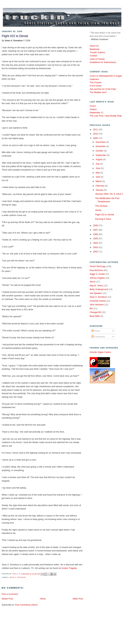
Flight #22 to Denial (104, 214)
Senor (92, 281)
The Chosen (96, 82)
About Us (94, 45)
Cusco (93, 106)
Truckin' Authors (97, 52)
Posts (96, 331)
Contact (93, 55)
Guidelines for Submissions (103, 62)
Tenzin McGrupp (98, 266)
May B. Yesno (96, 285)
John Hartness (97, 304)
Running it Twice (103, 219)
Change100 (95, 312)
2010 (95, 133)
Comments (98, 336)
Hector (98, 210)
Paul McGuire (96, 270)
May (98, 172)
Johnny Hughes (97, 278)
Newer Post (7, 598)
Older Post (78, 598)
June (98, 168)
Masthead (94, 49)
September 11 (96, 112)
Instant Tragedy (69, 568)
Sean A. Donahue (17, 577)
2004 (95, 243)
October (100, 150)
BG (91, 308)
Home (43, 598)
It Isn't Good (95, 85)
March (99, 181)
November (101, 146)
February (100, 185)
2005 (95, 238)
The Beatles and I (98, 92)
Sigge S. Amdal (97, 274)
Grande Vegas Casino (100, 352)
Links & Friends (97, 59)
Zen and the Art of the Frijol (103, 89)
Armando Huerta (98, 301)
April (98, 177)
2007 (95, 230)
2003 (95, 247)
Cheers (93, 109)
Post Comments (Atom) (26, 605)
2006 (95, 234)
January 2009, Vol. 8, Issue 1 (109, 194)
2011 (95, 129)
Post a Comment (10, 594)
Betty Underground (99, 289)
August (99, 159)
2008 (95, 225)
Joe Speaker (96, 293)
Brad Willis (95, 316)
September (101, 155)
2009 (95, 138)
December (101, 142)
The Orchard (101, 206)
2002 (95, 251)
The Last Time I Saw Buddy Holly (106, 115)
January (100, 190)
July (98, 164)
